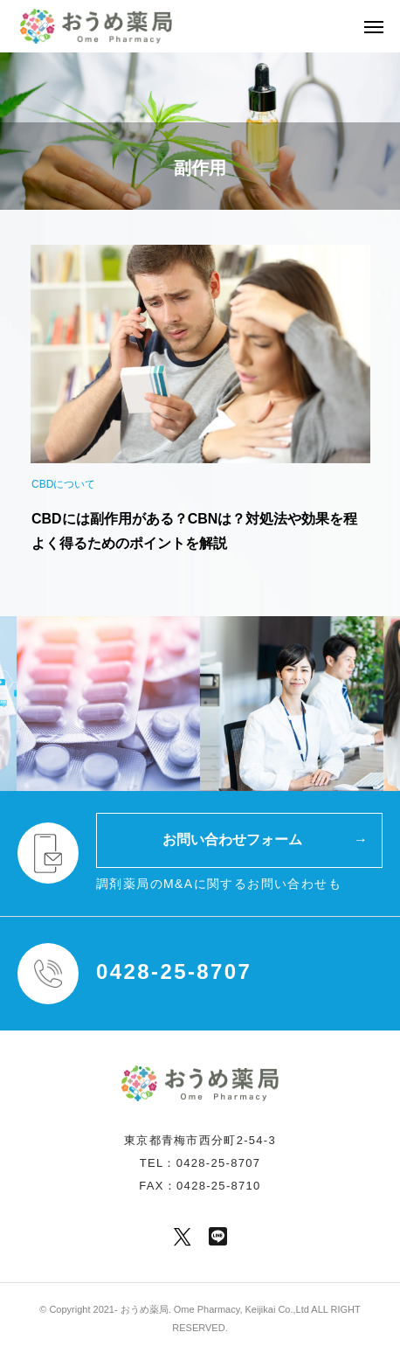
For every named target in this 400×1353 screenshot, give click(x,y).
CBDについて (63, 484)
